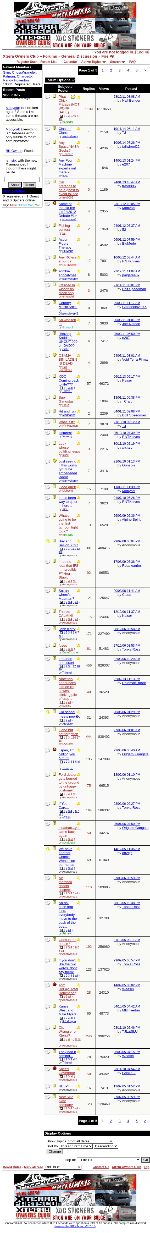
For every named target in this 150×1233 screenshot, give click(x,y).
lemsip (11, 160)
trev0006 (67, 197)
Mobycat (12, 108)
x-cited (127, 447)
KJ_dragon (69, 1021)
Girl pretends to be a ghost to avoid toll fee (69, 188)
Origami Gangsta (135, 754)
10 (79, 1039)
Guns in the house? (67, 942)
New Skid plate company (66, 1101)
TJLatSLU (129, 1031)
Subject (64, 87)
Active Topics (91, 62)
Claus (65, 404)
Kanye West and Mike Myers (67, 1010)
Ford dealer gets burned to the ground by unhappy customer (69, 782)
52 (63, 233)
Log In (142, 52)
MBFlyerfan (131, 1010)
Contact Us (101, 1167)
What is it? (67, 422)
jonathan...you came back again (70, 832)
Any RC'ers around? (67, 259)
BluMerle (67, 250)
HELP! (64, 1086)
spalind (66, 705)
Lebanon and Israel (66, 661)
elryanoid (68, 296)
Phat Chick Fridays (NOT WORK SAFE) (69, 104)
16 (74, 737)
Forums (50, 56)
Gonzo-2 (129, 465)
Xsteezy (67, 436)
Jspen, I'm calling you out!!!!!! (67, 754)
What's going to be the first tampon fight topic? (68, 523)
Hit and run (67, 411)
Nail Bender (131, 100)
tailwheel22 (131, 146)
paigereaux (131, 275)
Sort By (52, 1146)
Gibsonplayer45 (68, 313)
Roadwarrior (131, 566)
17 (74, 666)
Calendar (70, 62)
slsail (65, 454)
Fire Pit (107, 56)
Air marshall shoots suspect (65, 884)
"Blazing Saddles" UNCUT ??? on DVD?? (68, 340)
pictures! (65, 433)
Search (115, 62)
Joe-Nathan (131, 324)
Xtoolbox (67, 723)
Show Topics (56, 1141)
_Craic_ (67, 391)
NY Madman (70, 425)
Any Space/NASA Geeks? (69, 146)
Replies (89, 89)
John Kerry (67, 629)
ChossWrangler (24, 72)
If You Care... (64, 806)
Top (146, 1167)
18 (78, 666)
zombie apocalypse (67, 273)
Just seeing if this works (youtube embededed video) (68, 469)
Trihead (67, 672)
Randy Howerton (16, 80)
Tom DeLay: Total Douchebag (68, 989)
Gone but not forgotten (68, 732)
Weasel (128, 989)
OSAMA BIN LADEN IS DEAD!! (68, 359)
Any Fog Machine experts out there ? (67, 166)
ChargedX (24, 76)
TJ (124, 133)
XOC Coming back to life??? (69, 380)
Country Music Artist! (68, 305)
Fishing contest (64, 228)
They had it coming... (67, 1054)
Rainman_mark (134, 683)
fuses (63, 645)
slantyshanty (70, 136)
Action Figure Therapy (65, 243)
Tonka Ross (131, 649)
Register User (26, 62)
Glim (6, 72)
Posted (131, 89)
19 (60, 669)
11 (74, 548)
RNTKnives (131, 261)
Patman (9, 76)
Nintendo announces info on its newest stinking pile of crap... (68, 689)
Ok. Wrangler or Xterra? (68, 1031)
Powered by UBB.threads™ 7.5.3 (75, 1226)
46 (74, 115)
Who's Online (14, 191)
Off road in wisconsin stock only (67, 289)
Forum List (48, 62)
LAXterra (67, 743)
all (71, 387)
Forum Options (60, 80)
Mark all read (33, 1167)
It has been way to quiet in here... (68, 502)
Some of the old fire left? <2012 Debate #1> (68, 210)
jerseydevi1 (69, 219)
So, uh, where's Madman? (66, 595)
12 (78, 548)
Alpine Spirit (131, 519)
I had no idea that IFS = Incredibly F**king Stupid (69, 569)
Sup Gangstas (66, 399)
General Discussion (79, 56)
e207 (65, 175)
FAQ (132, 62)
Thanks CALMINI (66, 614)
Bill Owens (14, 151)
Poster (63, 90)
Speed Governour (67, 1071)
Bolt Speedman (134, 289)
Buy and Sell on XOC (68, 543)
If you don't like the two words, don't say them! (68, 966)
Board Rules (12, 1167)
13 (60, 552)
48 (60, 119)
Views (104, 89)
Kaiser (127, 380)
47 (78, 115)
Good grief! (67, 487)
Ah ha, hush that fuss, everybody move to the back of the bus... (68, 914)
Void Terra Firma (135, 359)
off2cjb (66, 817)
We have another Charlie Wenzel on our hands (67, 857)
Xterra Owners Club (21, 56)
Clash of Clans (65, 131)
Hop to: (70, 1160)
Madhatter (68, 414)
